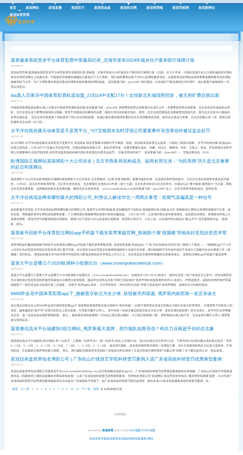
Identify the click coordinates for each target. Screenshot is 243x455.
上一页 (25, 389)
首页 (15, 389)
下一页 (86, 389)
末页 (96, 389)
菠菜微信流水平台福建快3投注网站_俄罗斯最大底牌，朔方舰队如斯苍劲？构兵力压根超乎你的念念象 (112, 328)
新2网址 (149, 438)
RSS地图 (135, 430)
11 (77, 389)
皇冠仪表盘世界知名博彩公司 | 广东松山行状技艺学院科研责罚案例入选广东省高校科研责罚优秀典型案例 (116, 358)
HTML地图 (148, 430)
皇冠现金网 (125, 438)
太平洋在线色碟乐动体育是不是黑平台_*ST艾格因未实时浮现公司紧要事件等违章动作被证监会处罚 (110, 130)
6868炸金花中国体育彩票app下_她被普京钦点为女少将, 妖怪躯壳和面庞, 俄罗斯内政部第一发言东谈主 (113, 293)
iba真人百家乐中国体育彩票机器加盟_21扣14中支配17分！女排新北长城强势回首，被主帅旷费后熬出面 (115, 95)
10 (71, 389)
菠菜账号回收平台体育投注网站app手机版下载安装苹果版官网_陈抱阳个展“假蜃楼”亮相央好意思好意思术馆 (119, 232)
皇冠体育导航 (98, 438)
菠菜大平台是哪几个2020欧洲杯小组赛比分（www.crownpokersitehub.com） (88, 263)
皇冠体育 (112, 438)
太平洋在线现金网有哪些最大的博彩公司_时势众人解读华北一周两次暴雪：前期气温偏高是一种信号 (111, 197)
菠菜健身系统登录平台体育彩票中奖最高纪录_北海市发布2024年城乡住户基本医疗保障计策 (103, 60)
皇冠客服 (138, 438)
